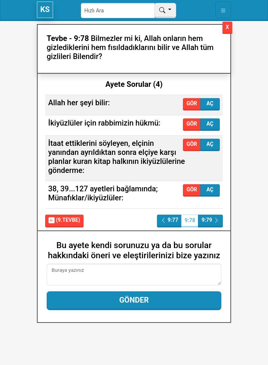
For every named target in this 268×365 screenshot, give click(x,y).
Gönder (134, 299)
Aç (210, 103)
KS (45, 9)
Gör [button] (191, 103)
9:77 (169, 220)
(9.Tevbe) (64, 220)
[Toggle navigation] (223, 10)
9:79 (210, 220)
